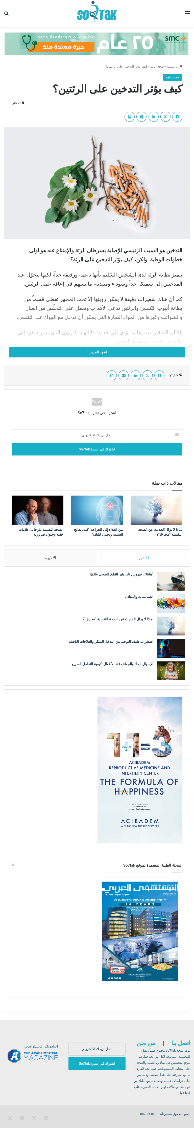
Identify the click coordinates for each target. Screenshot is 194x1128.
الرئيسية (174, 66)
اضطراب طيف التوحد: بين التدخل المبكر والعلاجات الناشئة (108, 644)
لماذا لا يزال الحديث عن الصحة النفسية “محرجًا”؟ (115, 622)
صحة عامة (157, 66)
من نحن (146, 1048)
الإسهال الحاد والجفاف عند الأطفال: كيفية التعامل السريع (110, 666)
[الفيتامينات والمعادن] (168, 606)
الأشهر (143, 558)
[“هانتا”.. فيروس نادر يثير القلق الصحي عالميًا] (168, 583)
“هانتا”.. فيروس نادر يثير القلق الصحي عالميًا (119, 577)
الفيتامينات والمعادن (136, 599)
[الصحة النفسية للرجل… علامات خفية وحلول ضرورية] (37, 510)
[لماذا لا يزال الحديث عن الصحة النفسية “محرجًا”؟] (156, 510)
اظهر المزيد (97, 352)
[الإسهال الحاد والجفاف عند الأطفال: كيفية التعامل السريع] (168, 673)
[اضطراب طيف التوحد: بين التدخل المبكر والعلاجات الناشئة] (168, 651)
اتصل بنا (180, 1048)
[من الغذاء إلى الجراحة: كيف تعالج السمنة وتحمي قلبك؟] (97, 510)
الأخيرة (50, 558)
